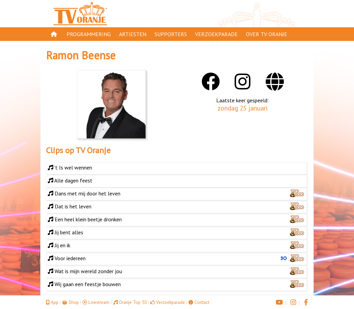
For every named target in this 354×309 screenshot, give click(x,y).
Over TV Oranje (266, 34)
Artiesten (132, 34)
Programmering (89, 34)
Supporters (170, 34)
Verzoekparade (216, 34)
